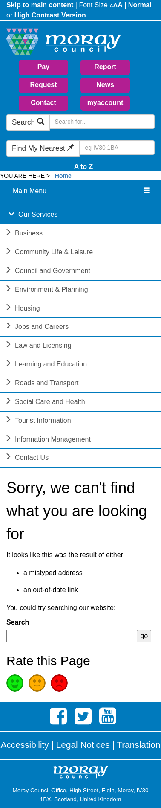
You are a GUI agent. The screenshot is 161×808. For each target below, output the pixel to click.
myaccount (105, 102)
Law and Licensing (38, 346)
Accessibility (25, 745)
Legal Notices (83, 745)
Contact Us (27, 458)
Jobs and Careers (37, 327)
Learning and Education (46, 365)
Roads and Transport (41, 384)
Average (37, 683)
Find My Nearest (43, 148)
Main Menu (29, 191)
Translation (138, 745)
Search (28, 122)
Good (14, 683)
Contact (43, 102)
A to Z (83, 166)
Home (63, 175)
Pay (43, 66)
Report (105, 66)
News (105, 84)
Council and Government (47, 271)
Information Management (48, 440)
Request (43, 84)
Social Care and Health (45, 402)
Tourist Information (38, 421)
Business (24, 234)
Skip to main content (39, 5)
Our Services (33, 215)
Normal (140, 5)
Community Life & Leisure (49, 253)
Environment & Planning (46, 290)
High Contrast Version (50, 15)
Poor (59, 683)
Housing (22, 309)
